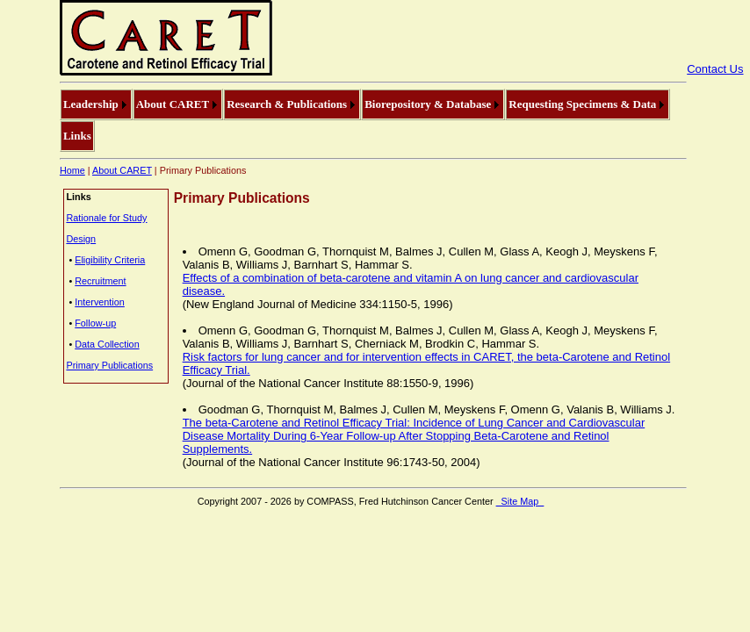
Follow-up (95, 323)
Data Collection (107, 344)
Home (72, 170)
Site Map (520, 501)
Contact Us (715, 68)
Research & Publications (287, 104)
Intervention (100, 302)
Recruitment (100, 281)
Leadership (91, 104)
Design (81, 238)
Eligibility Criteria (110, 260)
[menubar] (373, 120)
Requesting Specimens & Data (582, 104)
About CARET (172, 104)
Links (77, 135)
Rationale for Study (106, 217)
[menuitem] (96, 104)
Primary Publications (109, 365)
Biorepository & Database (427, 104)
